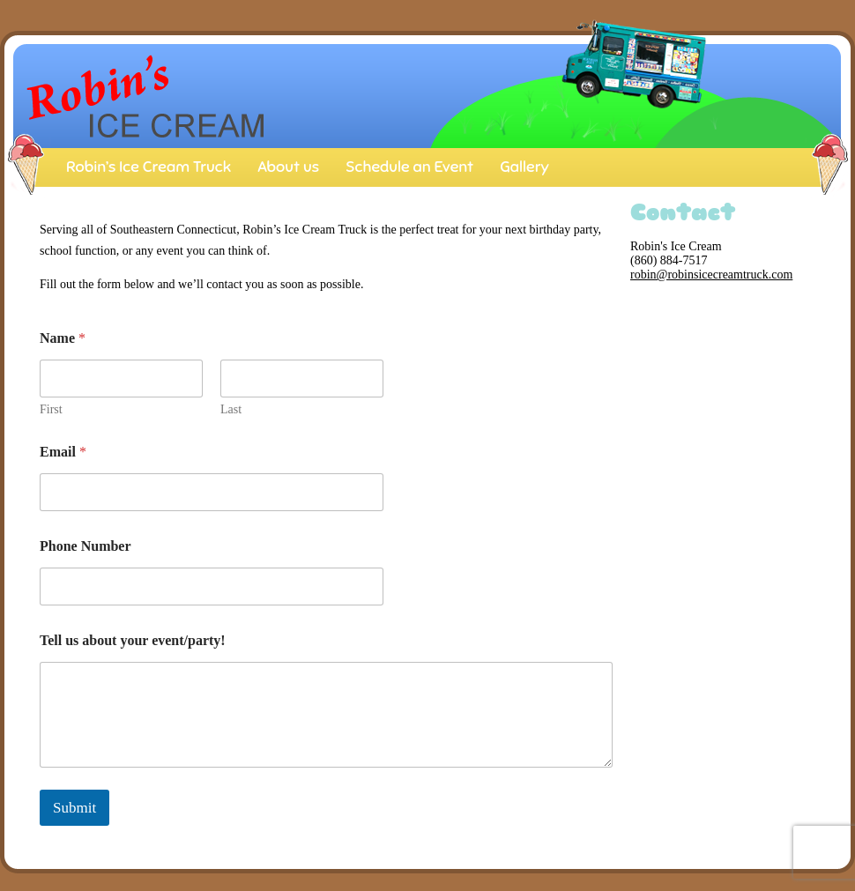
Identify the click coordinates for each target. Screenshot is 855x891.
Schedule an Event (409, 166)
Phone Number (85, 545)
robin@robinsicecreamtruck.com (711, 274)
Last (231, 409)
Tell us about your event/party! (133, 640)
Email (63, 451)
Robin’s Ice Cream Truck (148, 166)
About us (288, 166)
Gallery (524, 166)
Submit (74, 807)
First (51, 409)
